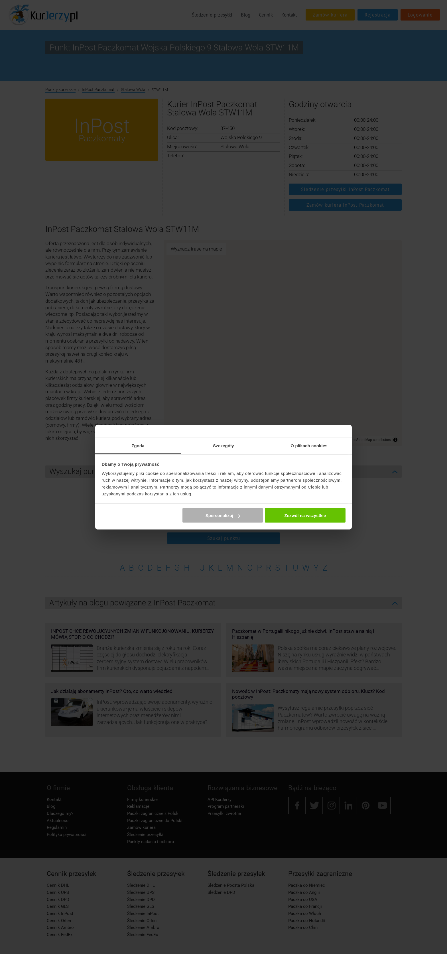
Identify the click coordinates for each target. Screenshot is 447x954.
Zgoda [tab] (138, 445)
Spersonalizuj (223, 515)
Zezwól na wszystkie (305, 515)
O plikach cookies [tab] (308, 445)
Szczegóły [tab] (223, 445)
